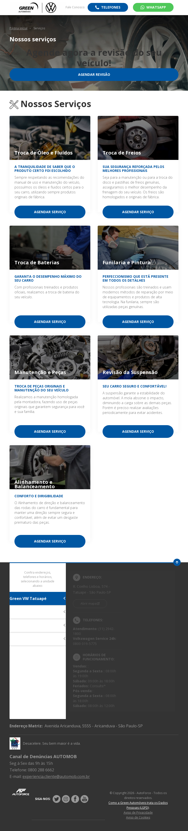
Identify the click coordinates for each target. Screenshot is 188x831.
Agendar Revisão (94, 74)
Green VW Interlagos (38, 612)
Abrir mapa (88, 603)
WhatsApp (156, 7)
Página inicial (18, 28)
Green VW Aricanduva (38, 639)
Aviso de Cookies (138, 817)
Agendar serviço (50, 212)
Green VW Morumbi (38, 625)
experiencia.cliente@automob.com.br (56, 776)
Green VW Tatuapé (38, 598)
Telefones (110, 7)
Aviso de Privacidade (138, 812)
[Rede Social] (56, 799)
